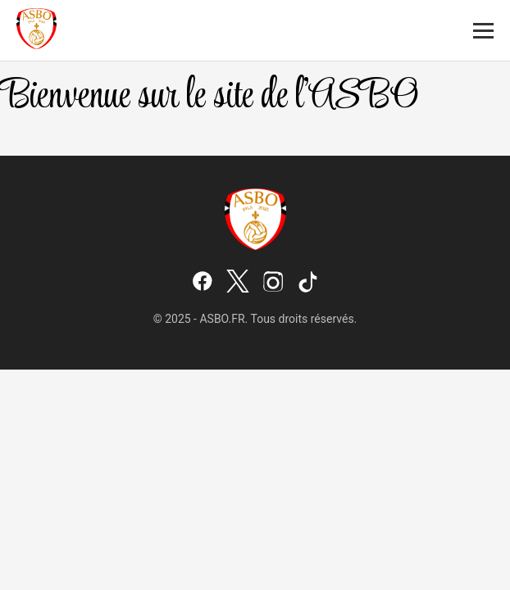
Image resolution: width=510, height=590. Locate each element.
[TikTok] (308, 283)
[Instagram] (273, 283)
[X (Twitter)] (237, 283)
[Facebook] (202, 283)
